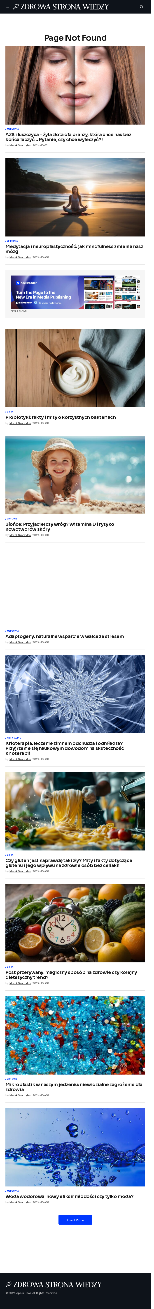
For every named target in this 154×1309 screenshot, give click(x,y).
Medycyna (13, 129)
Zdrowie (12, 519)
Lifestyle (12, 241)
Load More (75, 1220)
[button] (8, 6)
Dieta (10, 412)
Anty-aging (14, 738)
